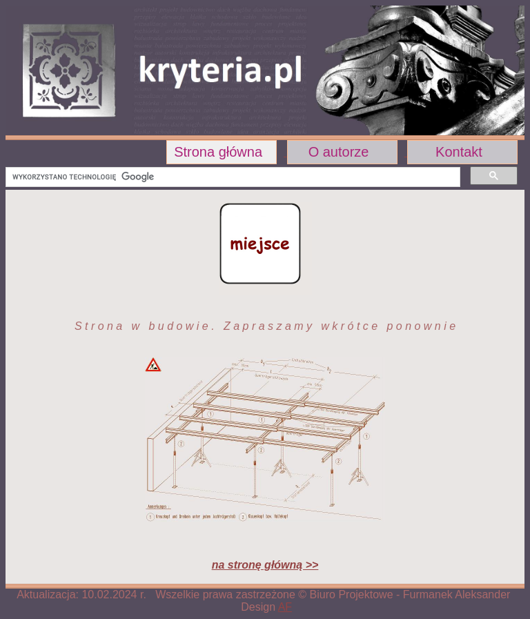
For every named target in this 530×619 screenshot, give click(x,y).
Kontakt (458, 151)
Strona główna (218, 151)
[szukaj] (231, 177)
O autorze (338, 151)
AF (285, 607)
